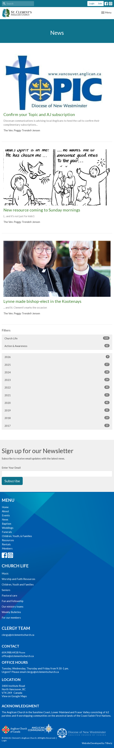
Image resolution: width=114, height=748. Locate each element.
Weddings (7, 527)
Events (6, 515)
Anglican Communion (40, 729)
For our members (11, 617)
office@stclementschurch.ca (18, 656)
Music (5, 573)
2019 (57, 410)
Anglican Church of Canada (14, 729)
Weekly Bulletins (11, 612)
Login (91, 3)
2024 (57, 372)
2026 (57, 356)
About (5, 511)
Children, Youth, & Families (17, 536)
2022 (57, 387)
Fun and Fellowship (12, 601)
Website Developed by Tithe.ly (97, 743)
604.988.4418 (10, 652)
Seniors (6, 590)
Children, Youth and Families (18, 584)
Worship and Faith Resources (18, 578)
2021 (57, 395)
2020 (57, 402)
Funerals (7, 531)
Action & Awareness (57, 345)
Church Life (57, 338)
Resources (8, 540)
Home (5, 507)
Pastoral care (9, 595)
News (5, 519)
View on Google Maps (14, 696)
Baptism (6, 523)
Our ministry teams (12, 606)
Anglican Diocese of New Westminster (83, 731)
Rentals (6, 544)
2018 (57, 418)
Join (100, 3)
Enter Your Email (11, 467)
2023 (57, 379)
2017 (57, 425)
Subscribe (12, 481)
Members (7, 548)
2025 (57, 364)
